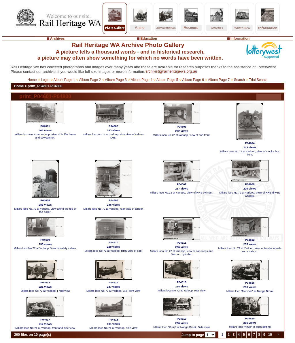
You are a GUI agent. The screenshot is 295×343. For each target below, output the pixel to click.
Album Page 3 (115, 80)
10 (270, 335)
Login (45, 80)
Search (239, 80)
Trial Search (258, 80)
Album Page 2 (90, 80)
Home (32, 80)
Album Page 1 (64, 80)
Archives (57, 39)
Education (148, 39)
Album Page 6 (193, 80)
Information (239, 39)
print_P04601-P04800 (45, 86)
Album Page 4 (141, 80)
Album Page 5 (167, 80)
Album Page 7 (219, 80)
